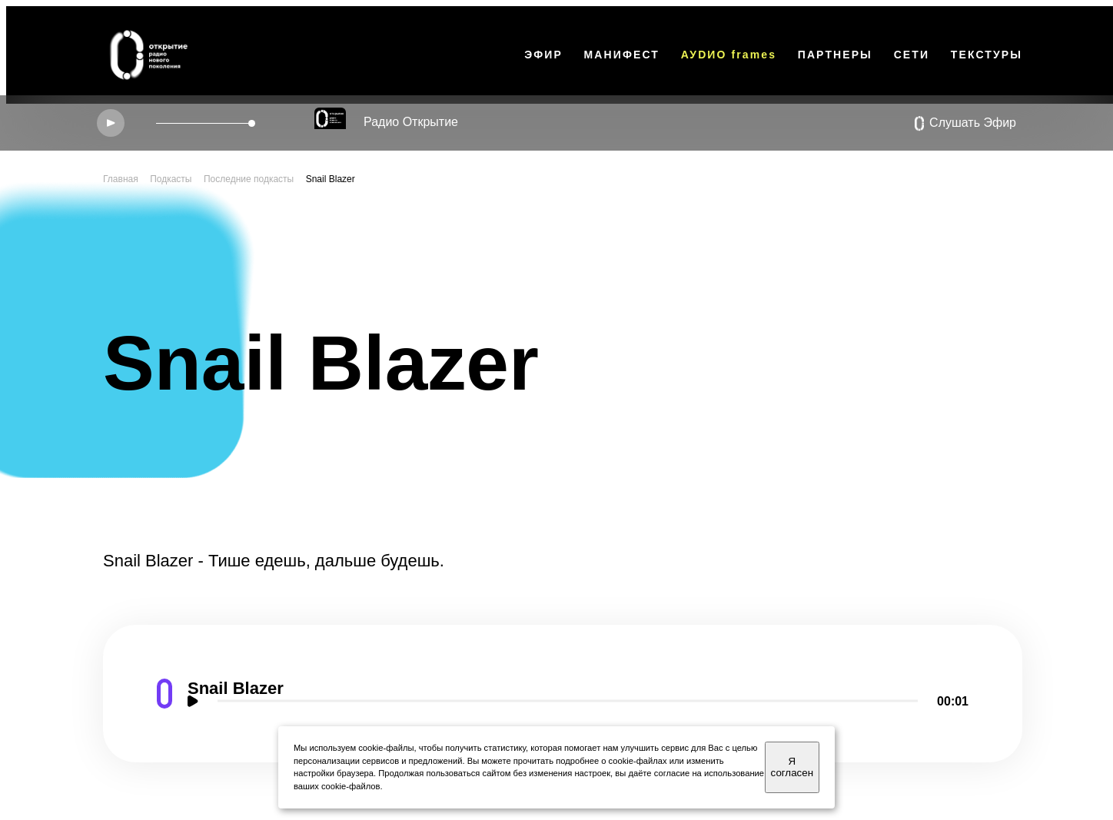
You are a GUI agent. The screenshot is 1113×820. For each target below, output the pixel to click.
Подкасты (170, 179)
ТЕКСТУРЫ (986, 54)
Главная (120, 179)
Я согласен (792, 767)
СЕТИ (911, 54)
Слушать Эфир (965, 123)
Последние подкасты (249, 179)
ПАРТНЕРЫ (835, 54)
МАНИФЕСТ (621, 54)
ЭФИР (543, 54)
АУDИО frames (728, 54)
